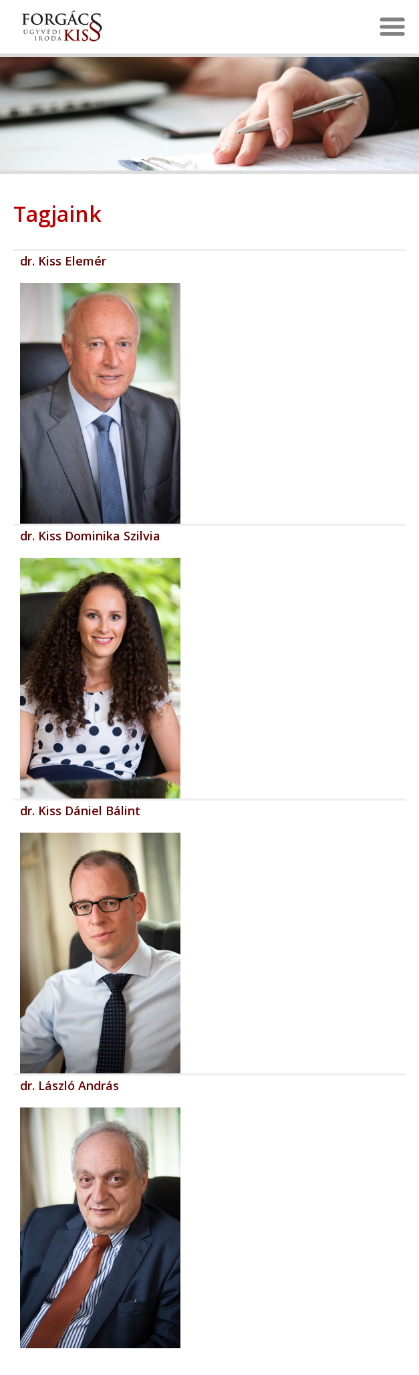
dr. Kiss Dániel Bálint (80, 811)
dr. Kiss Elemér (63, 261)
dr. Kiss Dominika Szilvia (90, 536)
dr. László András (69, 1085)
